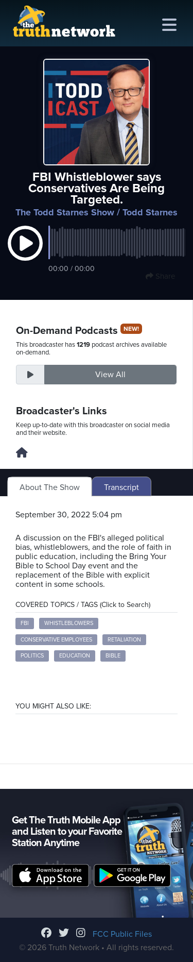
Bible (113, 655)
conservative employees (56, 639)
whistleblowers (68, 623)
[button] (25, 254)
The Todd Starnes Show (64, 212)
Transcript (121, 487)
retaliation (124, 639)
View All (110, 374)
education (74, 655)
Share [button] (160, 276)
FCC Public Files (122, 934)
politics (32, 655)
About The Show (50, 487)
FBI (25, 623)
